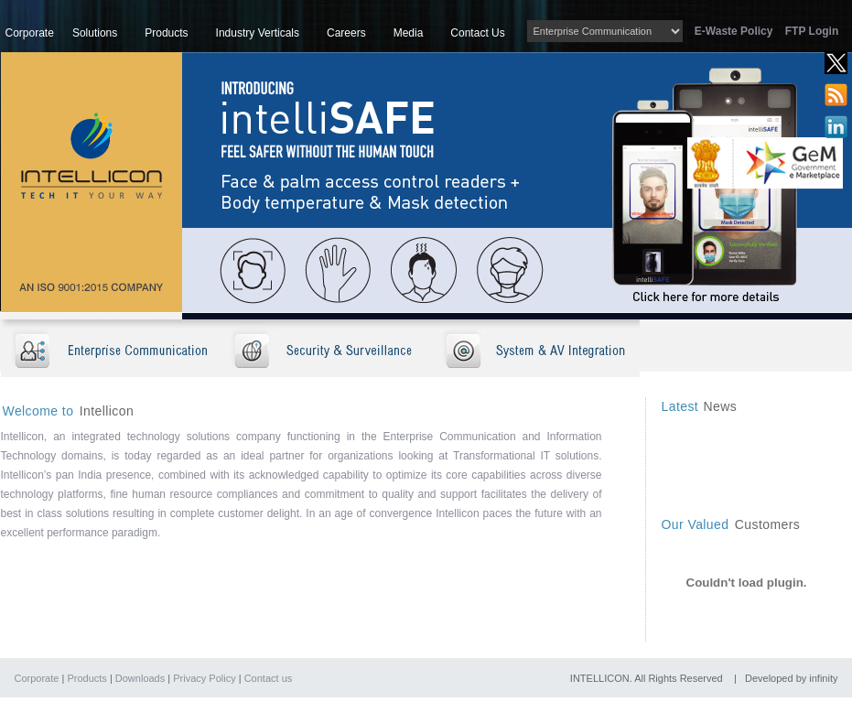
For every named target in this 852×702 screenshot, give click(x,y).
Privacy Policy (204, 678)
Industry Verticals (257, 33)
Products (166, 33)
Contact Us (477, 33)
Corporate (29, 33)
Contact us (268, 678)
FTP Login (811, 31)
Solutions (94, 33)
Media (409, 33)
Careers (346, 33)
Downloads (140, 678)
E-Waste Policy (738, 31)
